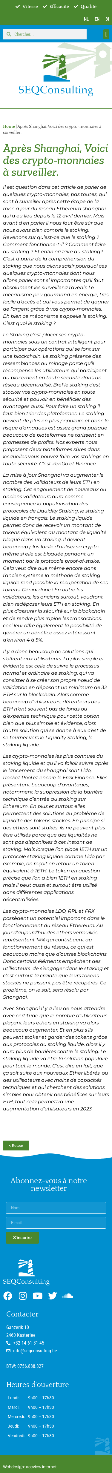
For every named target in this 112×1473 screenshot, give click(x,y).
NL (86, 19)
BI (107, 19)
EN (97, 19)
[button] (106, 34)
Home (9, 126)
